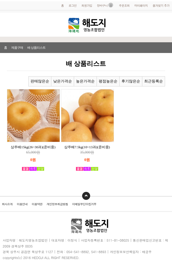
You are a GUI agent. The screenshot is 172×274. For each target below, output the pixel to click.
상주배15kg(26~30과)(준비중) (33, 147)
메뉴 (8, 25)
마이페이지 (141, 5)
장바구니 (105, 5)
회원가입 (86, 5)
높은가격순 (85, 81)
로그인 (72, 5)
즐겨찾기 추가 (160, 5)
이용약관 (37, 204)
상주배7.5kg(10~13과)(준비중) (87, 147)
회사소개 (7, 204)
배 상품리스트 (36, 48)
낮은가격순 (62, 81)
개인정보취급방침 (57, 204)
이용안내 (22, 204)
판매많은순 (39, 81)
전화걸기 (165, 24)
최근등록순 (153, 81)
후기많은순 (130, 81)
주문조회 (124, 5)
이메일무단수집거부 (84, 204)
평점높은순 (108, 81)
